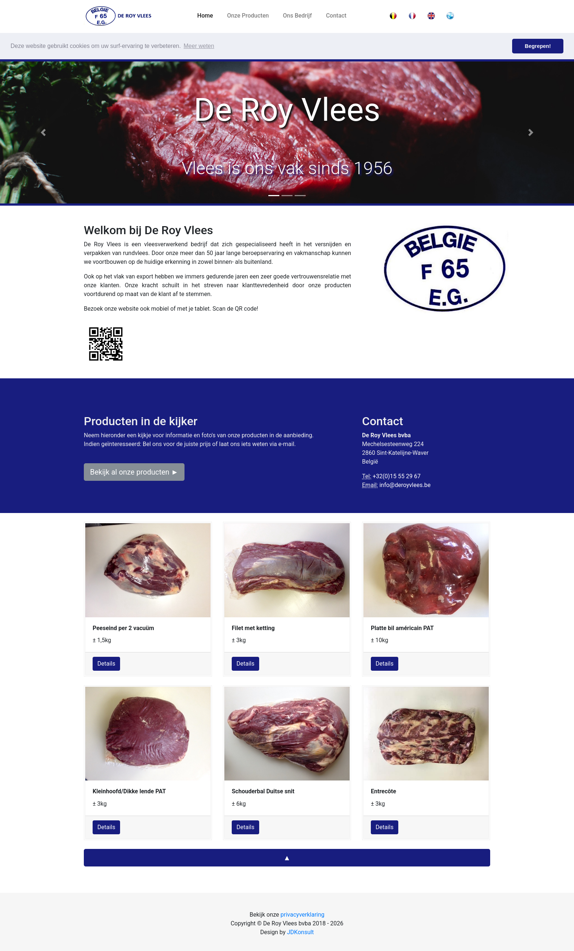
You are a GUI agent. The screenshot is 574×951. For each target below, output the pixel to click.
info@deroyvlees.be (404, 485)
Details (106, 663)
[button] (43, 132)
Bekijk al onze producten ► (134, 472)
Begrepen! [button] (538, 46)
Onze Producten (248, 15)
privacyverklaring (302, 914)
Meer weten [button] (199, 46)
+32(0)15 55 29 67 (397, 476)
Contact (336, 15)
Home (208, 15)
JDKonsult (300, 932)
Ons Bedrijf (297, 15)
